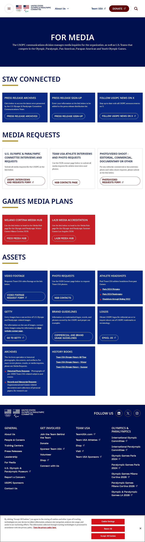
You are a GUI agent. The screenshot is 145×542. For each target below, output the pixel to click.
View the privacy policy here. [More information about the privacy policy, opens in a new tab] (44, 528)
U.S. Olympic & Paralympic (19, 469)
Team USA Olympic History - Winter (71, 362)
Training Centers (14, 445)
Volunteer (45, 454)
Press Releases (13, 451)
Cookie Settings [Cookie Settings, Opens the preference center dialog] (108, 522)
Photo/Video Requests (121, 181)
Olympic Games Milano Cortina (126, 475)
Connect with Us (49, 466)
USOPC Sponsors (14, 482)
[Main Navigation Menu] (9, 8)
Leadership (11, 457)
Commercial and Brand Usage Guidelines (69, 336)
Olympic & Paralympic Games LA (126, 493)
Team (99, 8)
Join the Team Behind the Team (52, 436)
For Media (10, 462)
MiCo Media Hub (16, 238)
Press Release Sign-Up (69, 116)
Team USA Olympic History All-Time (71, 357)
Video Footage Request (26, 296)
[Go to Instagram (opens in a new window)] (137, 413)
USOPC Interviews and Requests (26, 181)
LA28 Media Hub (64, 238)
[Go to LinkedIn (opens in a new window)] (119, 413)
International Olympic (126, 439)
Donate (44, 443)
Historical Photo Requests (18, 371)
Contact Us (11, 488)
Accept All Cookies (108, 536)
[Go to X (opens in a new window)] (128, 413)
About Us (62, 8)
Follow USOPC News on (120, 116)
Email (110, 338)
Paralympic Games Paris (126, 466)
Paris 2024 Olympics (111, 289)
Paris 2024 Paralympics (112, 294)
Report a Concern (15, 477)
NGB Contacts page (66, 182)
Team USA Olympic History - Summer (72, 367)
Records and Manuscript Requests (21, 382)
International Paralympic (126, 448)
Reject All (108, 529)
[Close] (140, 528)
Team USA (88, 440)
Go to (16, 338)
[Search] (135, 8)
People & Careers (15, 440)
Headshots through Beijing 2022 (116, 299)
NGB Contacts (63, 297)
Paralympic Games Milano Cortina (126, 484)
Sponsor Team (52, 449)
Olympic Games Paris (126, 457)
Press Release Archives (22, 116)
